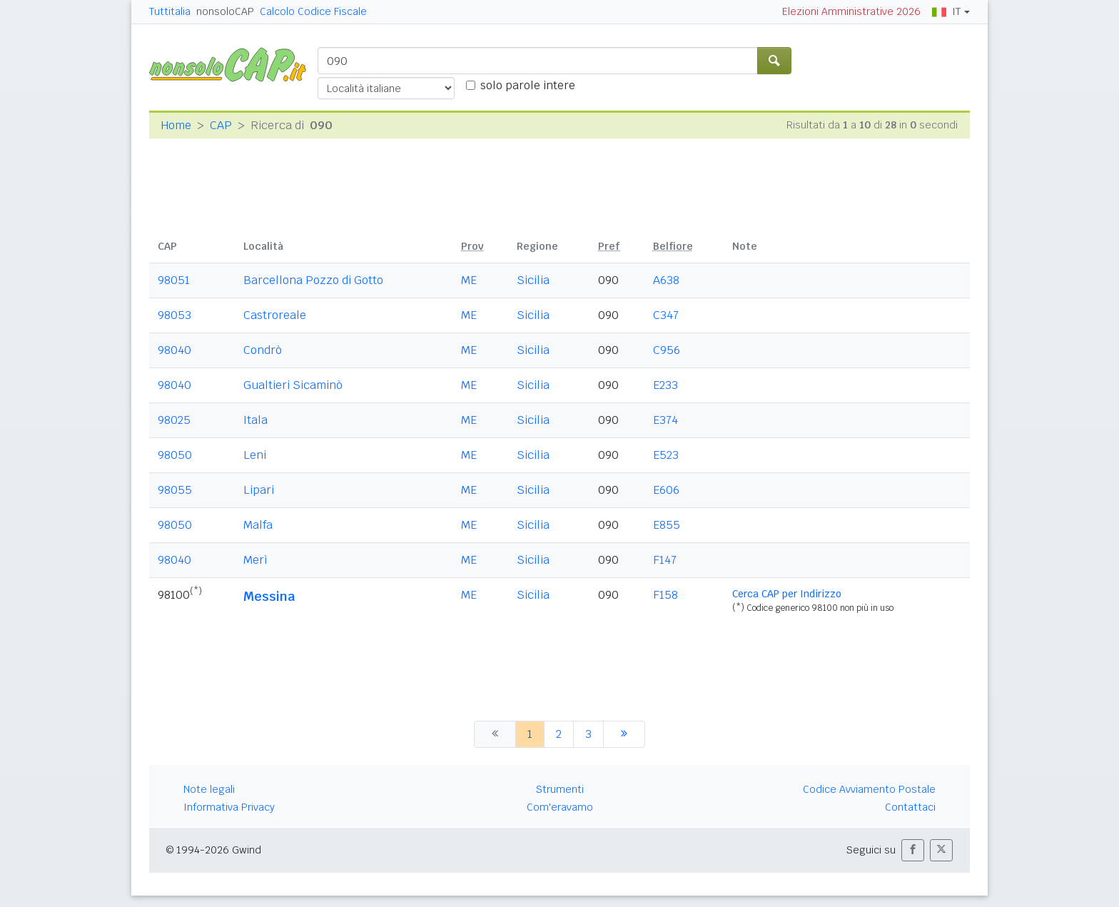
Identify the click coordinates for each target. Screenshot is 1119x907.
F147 (665, 559)
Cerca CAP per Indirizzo (786, 593)
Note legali (209, 789)
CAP (221, 125)
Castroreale (274, 315)
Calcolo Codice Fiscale (313, 11)
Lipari (258, 489)
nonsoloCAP (225, 11)
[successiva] (624, 734)
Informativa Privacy (229, 807)
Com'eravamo (560, 807)
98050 (175, 454)
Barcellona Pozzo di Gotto (313, 280)
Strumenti (560, 789)
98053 (174, 315)
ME (469, 280)
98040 (174, 350)
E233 (665, 385)
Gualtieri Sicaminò (293, 385)
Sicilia (533, 280)
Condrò (262, 350)
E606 (666, 489)
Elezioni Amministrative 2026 (851, 11)
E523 (666, 454)
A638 (666, 280)
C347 (666, 315)
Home (176, 125)
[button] (912, 850)
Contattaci (910, 807)
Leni (254, 454)
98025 (174, 419)
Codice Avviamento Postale (869, 789)
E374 (665, 419)
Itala (255, 419)
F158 (665, 594)
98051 (174, 280)
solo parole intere (527, 85)
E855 (666, 524)
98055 (175, 489)
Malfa (258, 524)
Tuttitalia (170, 11)
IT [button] (946, 11)
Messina (269, 596)
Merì (255, 559)
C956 (666, 350)
